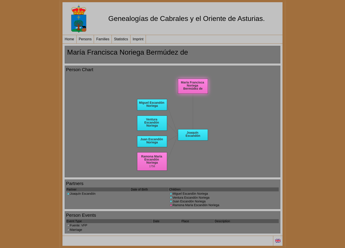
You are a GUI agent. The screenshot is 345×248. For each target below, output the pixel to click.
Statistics (121, 39)
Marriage (74, 229)
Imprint (138, 39)
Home (69, 39)
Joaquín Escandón (80, 193)
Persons (85, 39)
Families (102, 39)
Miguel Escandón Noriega (188, 193)
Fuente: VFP (76, 225)
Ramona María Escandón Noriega (194, 205)
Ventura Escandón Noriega (189, 197)
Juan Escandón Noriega (187, 201)
